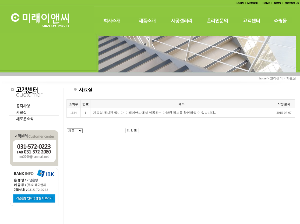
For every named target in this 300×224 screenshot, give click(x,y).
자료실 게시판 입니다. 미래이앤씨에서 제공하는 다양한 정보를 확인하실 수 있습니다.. (154, 113)
